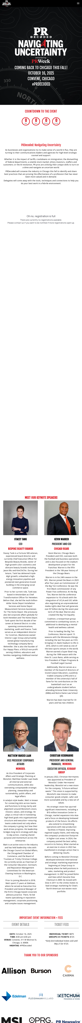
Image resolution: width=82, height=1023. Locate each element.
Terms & (40, 993)
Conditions (49, 993)
